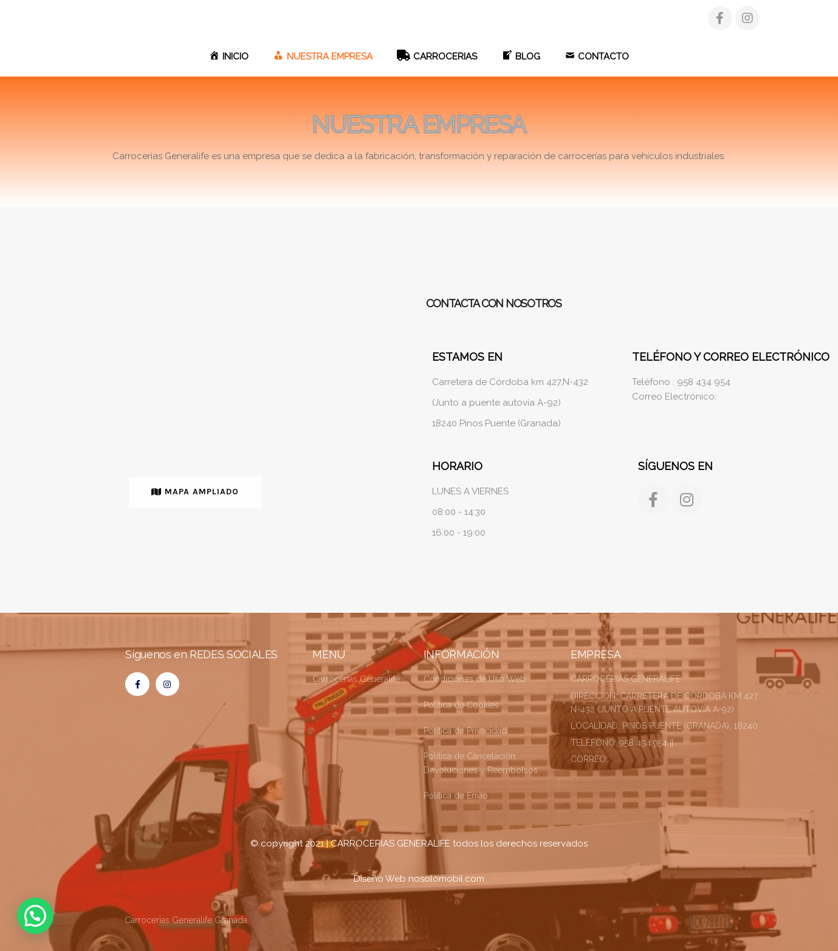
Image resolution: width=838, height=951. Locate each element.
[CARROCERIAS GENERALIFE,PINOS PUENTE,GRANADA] (195, 403)
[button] (195, 492)
